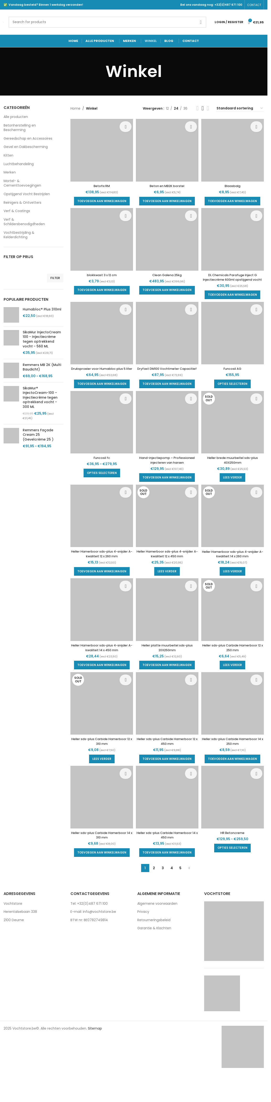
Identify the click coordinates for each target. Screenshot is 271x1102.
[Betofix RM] (100, 148)
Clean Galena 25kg (167, 273)
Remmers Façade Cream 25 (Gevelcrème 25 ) (38, 435)
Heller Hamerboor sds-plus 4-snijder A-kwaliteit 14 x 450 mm (100, 666)
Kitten (8, 155)
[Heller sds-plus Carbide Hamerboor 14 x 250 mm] (234, 725)
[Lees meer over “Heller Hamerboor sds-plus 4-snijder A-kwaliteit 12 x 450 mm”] (167, 588)
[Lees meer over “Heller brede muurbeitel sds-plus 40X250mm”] (234, 488)
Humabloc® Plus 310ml (42, 309)
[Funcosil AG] (234, 339)
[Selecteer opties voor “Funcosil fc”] (100, 483)
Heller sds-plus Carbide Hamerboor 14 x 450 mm (167, 856)
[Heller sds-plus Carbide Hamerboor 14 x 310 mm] (100, 820)
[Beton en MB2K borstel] (167, 148)
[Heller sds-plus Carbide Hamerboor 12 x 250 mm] (234, 629)
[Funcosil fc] (100, 434)
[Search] (107, 22)
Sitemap (95, 1049)
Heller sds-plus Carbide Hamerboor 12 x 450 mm (167, 761)
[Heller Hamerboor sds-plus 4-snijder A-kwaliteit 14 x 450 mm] (100, 629)
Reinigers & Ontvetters (22, 202)
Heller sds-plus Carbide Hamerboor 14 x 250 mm (234, 761)
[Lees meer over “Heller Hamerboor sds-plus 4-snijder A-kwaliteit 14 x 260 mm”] (234, 588)
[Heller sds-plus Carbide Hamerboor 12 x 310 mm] (100, 725)
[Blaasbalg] (234, 148)
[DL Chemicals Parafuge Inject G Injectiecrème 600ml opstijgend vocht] (234, 239)
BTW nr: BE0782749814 (89, 941)
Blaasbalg (234, 183)
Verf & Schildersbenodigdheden (24, 222)
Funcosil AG (234, 373)
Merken (10, 172)
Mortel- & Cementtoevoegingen (22, 183)
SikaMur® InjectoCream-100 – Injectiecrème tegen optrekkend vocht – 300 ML (40, 397)
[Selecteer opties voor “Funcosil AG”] (234, 388)
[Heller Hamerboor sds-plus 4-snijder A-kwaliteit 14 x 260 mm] (234, 534)
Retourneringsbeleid (153, 941)
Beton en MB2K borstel (167, 183)
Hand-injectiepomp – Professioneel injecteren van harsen (167, 473)
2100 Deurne (14, 941)
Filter (55, 278)
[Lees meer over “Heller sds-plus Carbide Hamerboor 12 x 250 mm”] (234, 683)
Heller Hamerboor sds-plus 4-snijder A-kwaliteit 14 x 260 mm (234, 571)
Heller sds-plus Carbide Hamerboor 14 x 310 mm (100, 856)
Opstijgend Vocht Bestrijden (27, 194)
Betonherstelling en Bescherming (20, 127)
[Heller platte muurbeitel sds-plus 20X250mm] (167, 629)
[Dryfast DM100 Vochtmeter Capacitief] (167, 339)
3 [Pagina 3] (163, 889)
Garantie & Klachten (154, 949)
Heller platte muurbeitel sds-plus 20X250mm (167, 666)
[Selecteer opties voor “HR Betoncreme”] (234, 869)
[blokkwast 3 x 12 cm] (100, 239)
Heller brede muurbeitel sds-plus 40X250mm (234, 471)
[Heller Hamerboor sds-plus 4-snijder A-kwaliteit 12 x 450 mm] (167, 534)
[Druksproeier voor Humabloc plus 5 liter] (100, 339)
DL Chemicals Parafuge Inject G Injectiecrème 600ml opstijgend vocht (234, 278)
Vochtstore (13, 925)
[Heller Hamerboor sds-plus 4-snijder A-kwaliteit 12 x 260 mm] (100, 534)
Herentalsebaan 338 (20, 933)
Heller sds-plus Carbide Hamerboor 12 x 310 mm (100, 761)
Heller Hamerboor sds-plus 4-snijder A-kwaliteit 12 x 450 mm (167, 571)
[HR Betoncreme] (234, 820)
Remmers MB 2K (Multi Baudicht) (42, 367)
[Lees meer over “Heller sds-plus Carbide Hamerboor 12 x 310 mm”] (100, 778)
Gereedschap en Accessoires (28, 138)
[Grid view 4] (208, 108)
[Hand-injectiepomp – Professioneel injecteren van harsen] (167, 434)
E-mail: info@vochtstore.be (93, 933)
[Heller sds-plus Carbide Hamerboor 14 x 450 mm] (167, 820)
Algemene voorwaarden (157, 925)
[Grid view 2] (197, 108)
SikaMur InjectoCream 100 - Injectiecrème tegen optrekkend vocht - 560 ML (42, 339)
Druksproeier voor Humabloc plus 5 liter (100, 376)
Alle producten (16, 116)
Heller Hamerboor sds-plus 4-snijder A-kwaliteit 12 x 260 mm (100, 571)
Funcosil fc (100, 468)
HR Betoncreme (234, 854)
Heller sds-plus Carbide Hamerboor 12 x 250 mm (234, 666)
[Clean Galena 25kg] (167, 239)
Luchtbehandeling (19, 164)
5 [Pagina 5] (180, 889)
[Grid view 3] (203, 108)
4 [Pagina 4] (171, 889)
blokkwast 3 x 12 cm (100, 273)
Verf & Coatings (17, 210)
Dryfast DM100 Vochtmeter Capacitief (167, 376)
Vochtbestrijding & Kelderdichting (19, 235)
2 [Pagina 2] (154, 889)
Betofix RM (100, 183)
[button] (100, 198)
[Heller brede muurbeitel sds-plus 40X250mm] (234, 434)
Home (75, 108)
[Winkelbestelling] (240, 108)
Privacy (143, 933)
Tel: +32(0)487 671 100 (89, 925)
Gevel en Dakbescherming (26, 146)
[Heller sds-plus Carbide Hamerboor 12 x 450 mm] (167, 725)
